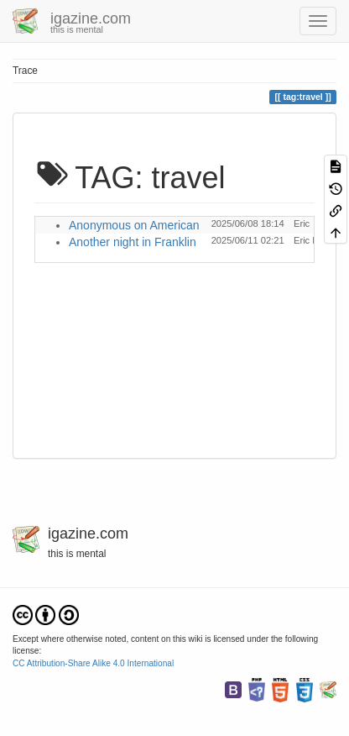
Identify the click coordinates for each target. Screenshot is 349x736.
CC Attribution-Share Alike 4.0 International (93, 663)
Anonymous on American (134, 225)
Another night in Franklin (132, 242)
